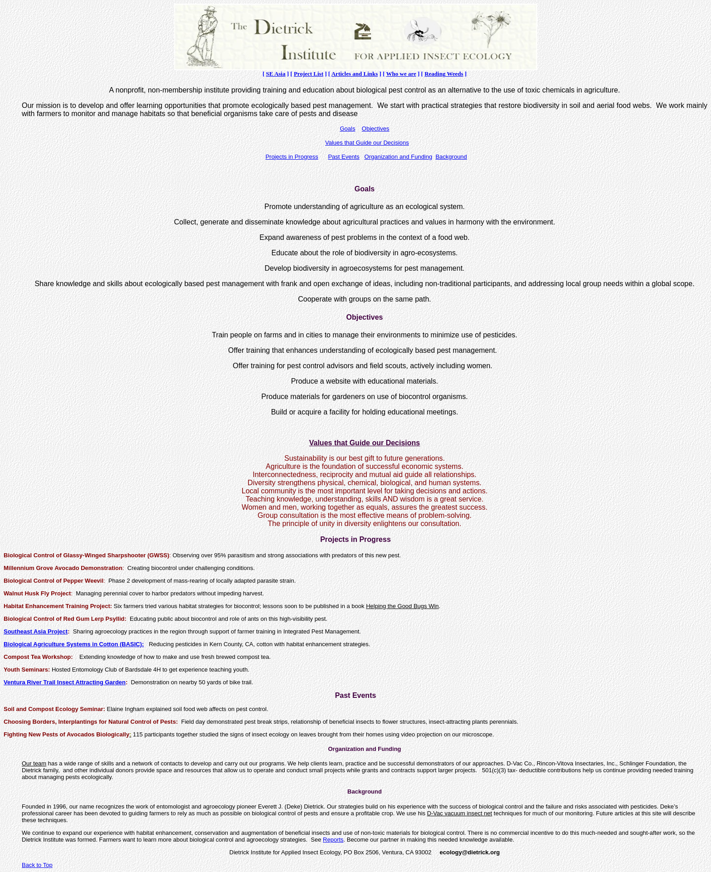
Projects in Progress (291, 156)
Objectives (376, 128)
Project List (308, 73)
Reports (333, 839)
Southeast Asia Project (36, 631)
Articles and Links (354, 73)
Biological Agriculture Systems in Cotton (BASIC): (74, 644)
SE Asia (275, 73)
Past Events (343, 156)
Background (451, 156)
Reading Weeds (443, 73)
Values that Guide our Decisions (367, 142)
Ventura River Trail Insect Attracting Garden (65, 682)
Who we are (401, 73)
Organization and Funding (399, 156)
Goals (347, 128)
